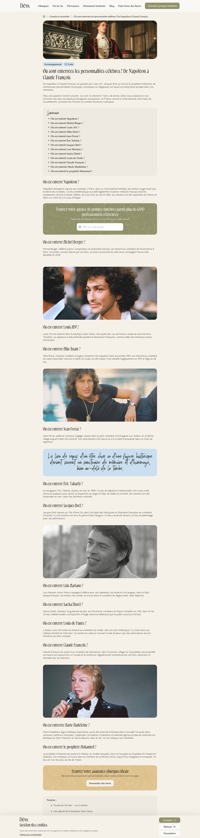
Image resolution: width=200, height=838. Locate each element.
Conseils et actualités (59, 16)
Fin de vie (58, 5)
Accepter (169, 820)
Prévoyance (73, 5)
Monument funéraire (94, 5)
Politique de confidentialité (30, 834)
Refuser (170, 826)
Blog (111, 5)
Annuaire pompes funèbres (162, 5)
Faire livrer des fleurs (129, 5)
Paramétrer (170, 833)
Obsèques (43, 5)
